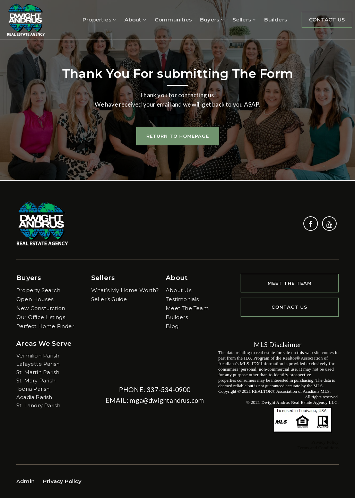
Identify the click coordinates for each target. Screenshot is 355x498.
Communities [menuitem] (173, 19)
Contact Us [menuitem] (327, 19)
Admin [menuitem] (25, 481)
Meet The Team (290, 283)
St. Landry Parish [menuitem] (38, 405)
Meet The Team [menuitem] (187, 308)
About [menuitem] (135, 19)
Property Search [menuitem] (38, 290)
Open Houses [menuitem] (34, 299)
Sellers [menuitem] (244, 19)
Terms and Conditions (318, 447)
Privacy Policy (325, 442)
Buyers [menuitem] (212, 19)
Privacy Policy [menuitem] (62, 481)
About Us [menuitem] (178, 290)
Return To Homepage (177, 136)
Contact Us (289, 307)
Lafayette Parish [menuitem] (38, 364)
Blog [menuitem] (172, 326)
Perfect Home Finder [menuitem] (45, 326)
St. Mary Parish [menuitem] (35, 380)
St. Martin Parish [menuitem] (37, 372)
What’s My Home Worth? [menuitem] (125, 290)
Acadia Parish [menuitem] (34, 397)
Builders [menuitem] (275, 19)
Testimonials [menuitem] (182, 299)
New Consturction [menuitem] (40, 308)
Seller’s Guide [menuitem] (109, 299)
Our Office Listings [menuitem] (40, 317)
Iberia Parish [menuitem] (33, 389)
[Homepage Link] (26, 19)
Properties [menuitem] (99, 19)
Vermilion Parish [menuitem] (37, 355)
